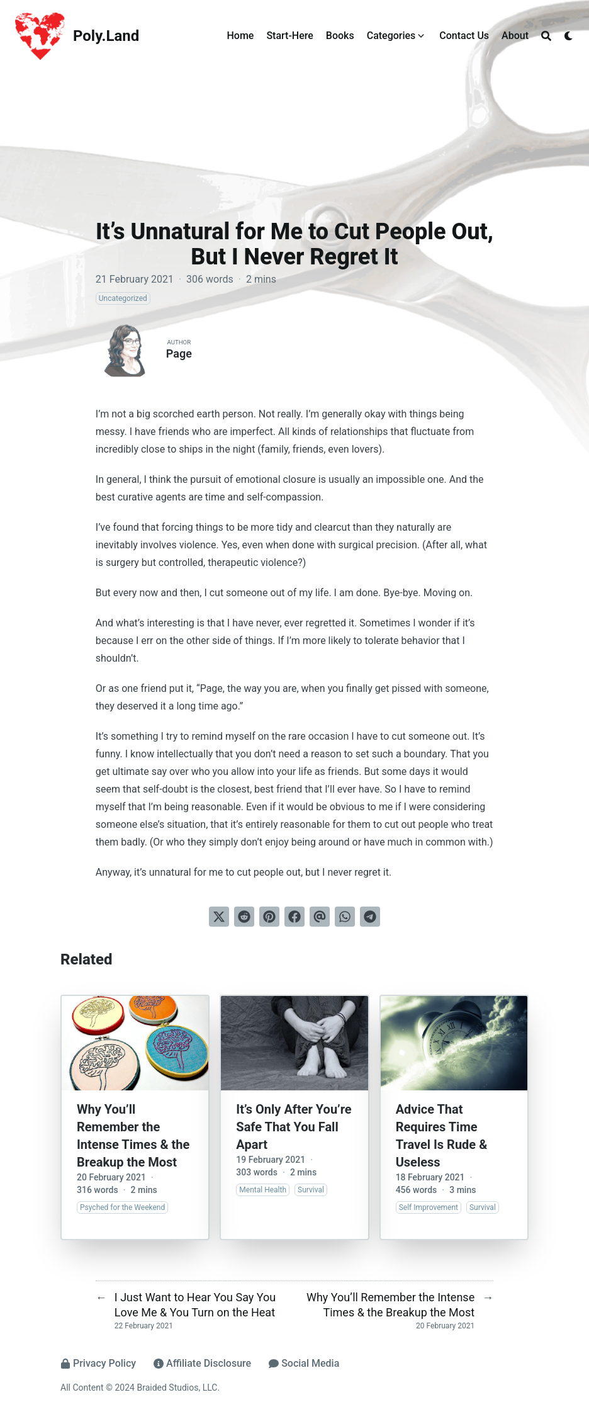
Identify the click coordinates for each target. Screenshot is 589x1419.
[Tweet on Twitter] (219, 917)
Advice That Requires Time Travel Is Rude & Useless (442, 1136)
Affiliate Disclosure (202, 1363)
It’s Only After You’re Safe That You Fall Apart (293, 1127)
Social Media (304, 1363)
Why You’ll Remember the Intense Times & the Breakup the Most (133, 1136)
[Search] (546, 36)
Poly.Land (106, 35)
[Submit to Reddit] (244, 917)
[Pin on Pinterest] (269, 917)
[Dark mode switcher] (569, 36)
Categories (391, 36)
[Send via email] (320, 917)
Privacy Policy (98, 1363)
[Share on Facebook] (294, 917)
